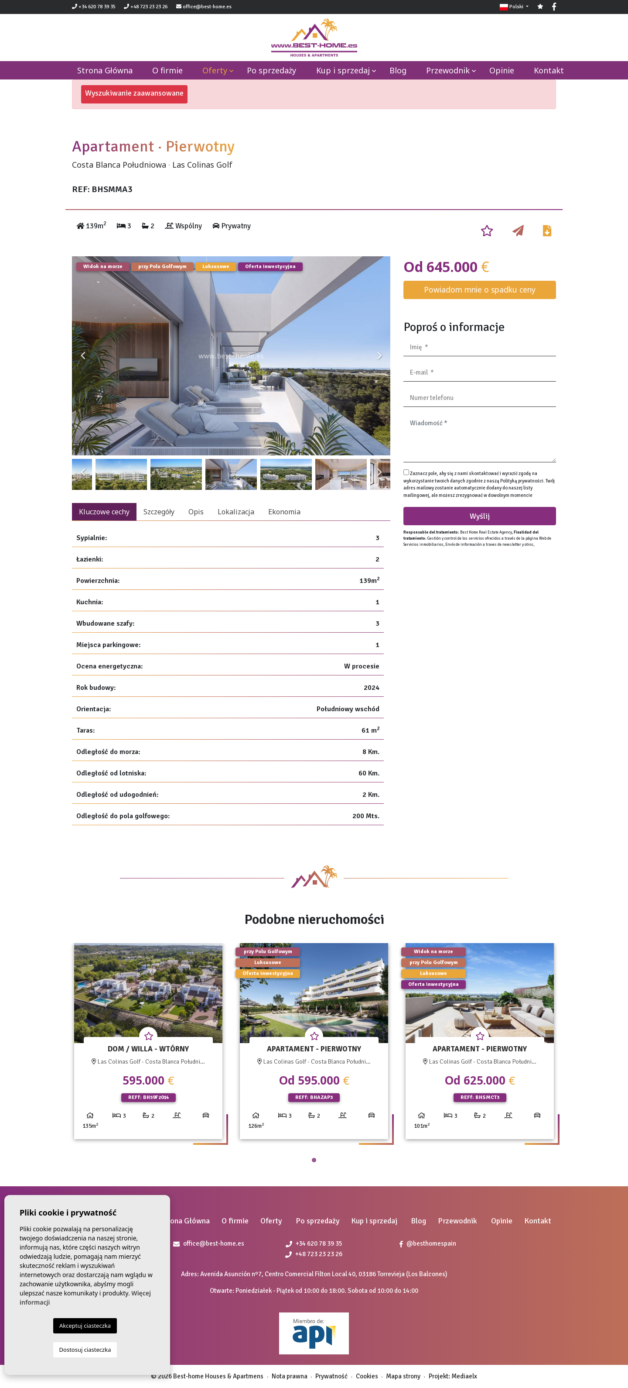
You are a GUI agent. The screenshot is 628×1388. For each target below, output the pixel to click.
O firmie (167, 70)
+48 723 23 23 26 (145, 6)
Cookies (367, 1376)
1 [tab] (314, 1160)
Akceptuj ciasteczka (85, 1325)
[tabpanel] (148, 1044)
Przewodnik (448, 70)
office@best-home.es (207, 6)
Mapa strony (403, 1376)
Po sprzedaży (271, 70)
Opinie (501, 70)
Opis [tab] (196, 512)
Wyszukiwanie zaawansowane (134, 93)
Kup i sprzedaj (343, 70)
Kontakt (549, 70)
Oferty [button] (214, 70)
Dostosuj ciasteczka (85, 1350)
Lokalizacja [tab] (236, 512)
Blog (397, 70)
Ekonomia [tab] (284, 512)
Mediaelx (464, 1376)
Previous (83, 355)
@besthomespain (427, 1243)
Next (379, 355)
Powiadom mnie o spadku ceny (480, 289)
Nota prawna (289, 1376)
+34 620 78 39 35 (94, 6)
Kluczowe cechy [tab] (104, 512)
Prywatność (331, 1376)
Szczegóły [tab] (158, 512)
